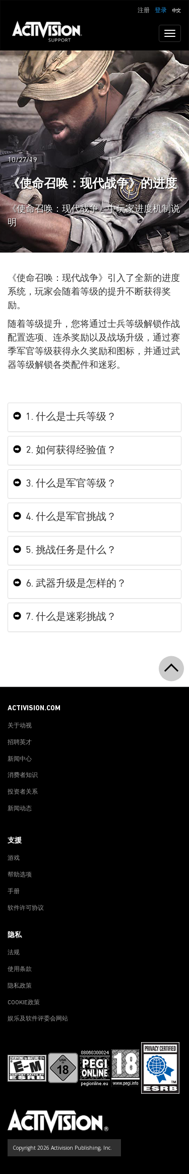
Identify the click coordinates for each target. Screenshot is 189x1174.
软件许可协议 (26, 908)
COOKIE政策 (24, 1003)
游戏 (14, 858)
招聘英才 (20, 743)
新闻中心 (20, 759)
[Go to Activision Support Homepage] (52, 33)
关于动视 (20, 726)
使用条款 (20, 969)
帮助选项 (20, 875)
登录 (161, 11)
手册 (14, 892)
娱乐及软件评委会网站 (38, 1019)
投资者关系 (23, 792)
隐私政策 (20, 986)
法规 (14, 953)
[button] (176, 10)
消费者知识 (23, 775)
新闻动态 (20, 809)
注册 (144, 11)
